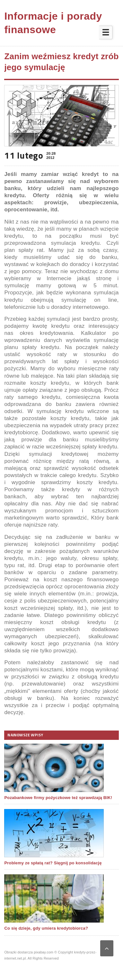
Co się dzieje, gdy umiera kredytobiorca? (46, 928)
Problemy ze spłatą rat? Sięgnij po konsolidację (52, 862)
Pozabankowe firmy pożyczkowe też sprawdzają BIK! (58, 797)
